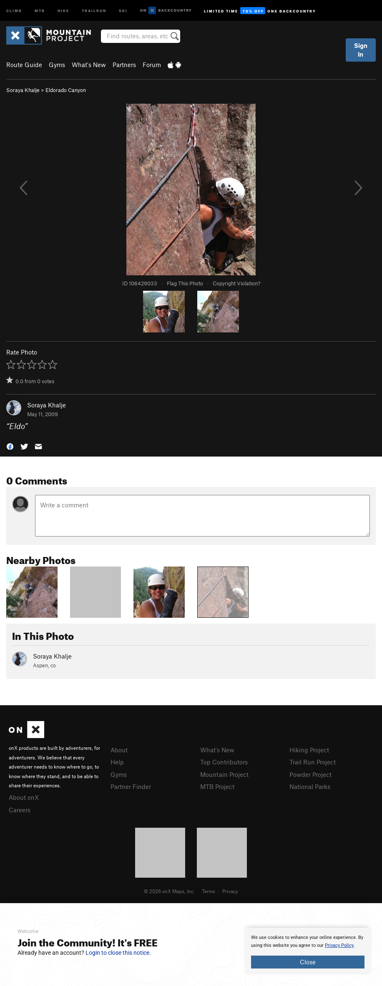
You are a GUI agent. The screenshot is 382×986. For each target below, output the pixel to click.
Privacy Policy (339, 945)
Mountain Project (224, 774)
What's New (89, 64)
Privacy (230, 891)
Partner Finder (131, 786)
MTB (40, 10)
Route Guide (24, 64)
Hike (63, 10)
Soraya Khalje (23, 90)
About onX (24, 797)
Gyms (57, 64)
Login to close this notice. (118, 952)
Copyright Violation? (236, 283)
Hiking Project (309, 750)
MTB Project (217, 786)
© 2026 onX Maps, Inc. (169, 891)
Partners (124, 64)
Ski (123, 10)
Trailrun (94, 10)
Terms (208, 891)
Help (117, 762)
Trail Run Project (312, 762)
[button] (10, 446)
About (119, 750)
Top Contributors (224, 762)
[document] (307, 951)
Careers (19, 810)
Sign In (360, 50)
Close (308, 962)
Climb (14, 10)
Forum (152, 64)
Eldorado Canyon (65, 90)
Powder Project (310, 774)
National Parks (309, 786)
